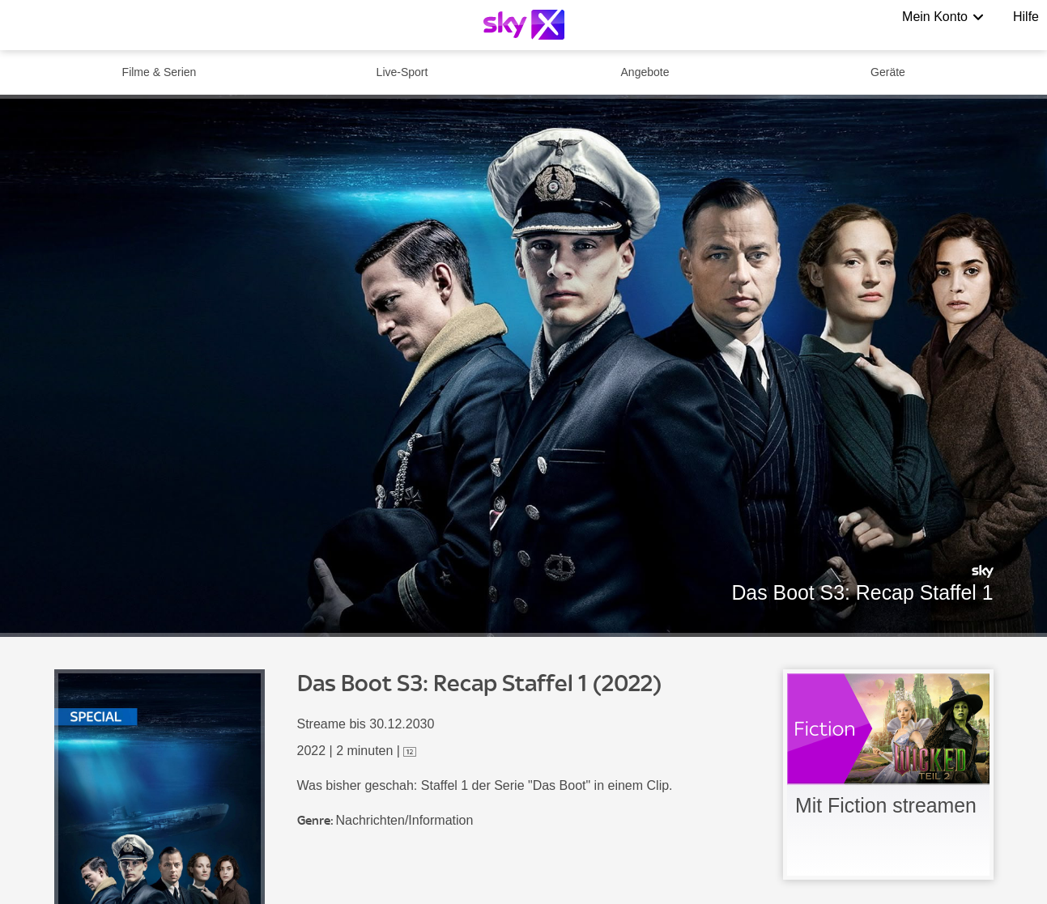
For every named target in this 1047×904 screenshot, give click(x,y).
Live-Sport (402, 72)
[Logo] (523, 25)
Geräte (887, 72)
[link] (888, 774)
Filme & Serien (159, 72)
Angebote (645, 72)
